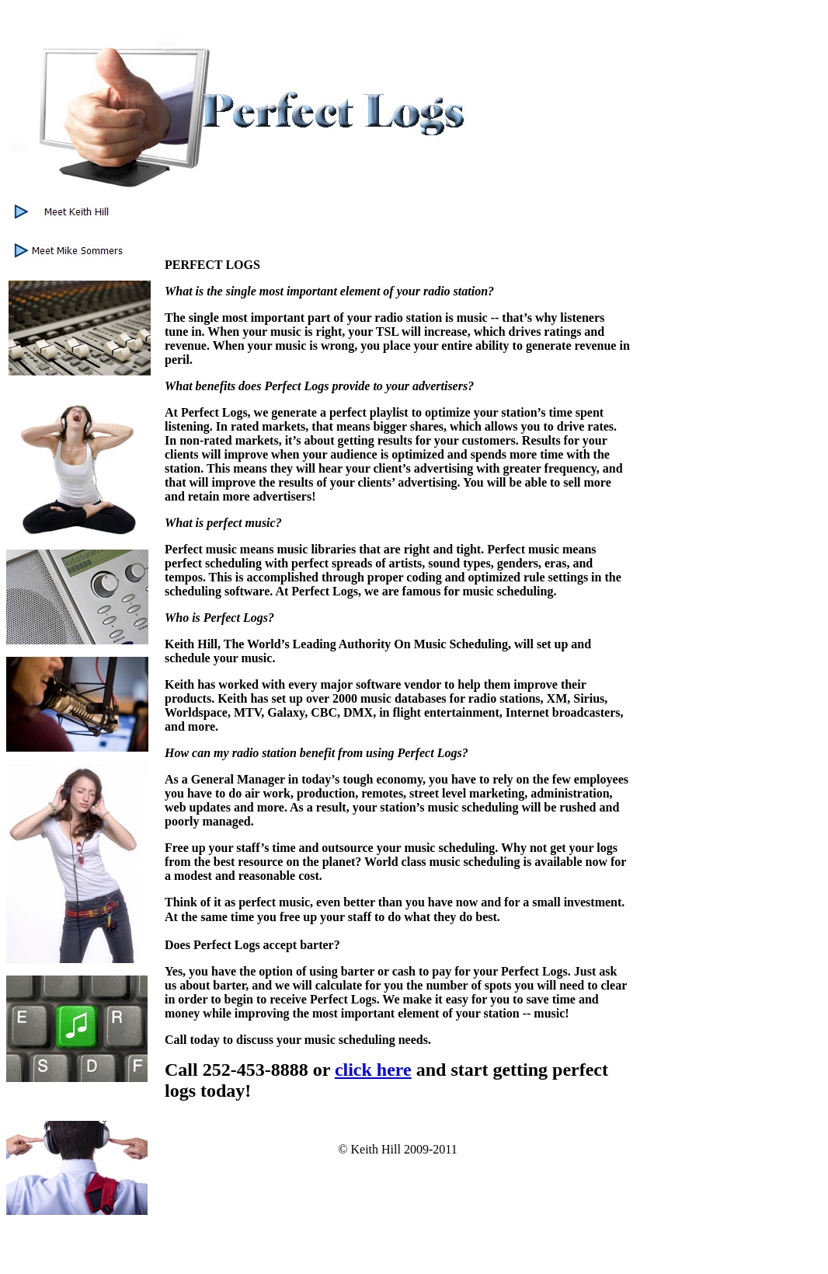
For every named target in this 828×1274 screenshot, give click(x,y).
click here (373, 1069)
